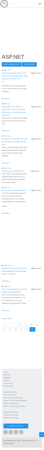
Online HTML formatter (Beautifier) (15, 400)
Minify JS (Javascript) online (13, 398)
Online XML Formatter (11, 415)
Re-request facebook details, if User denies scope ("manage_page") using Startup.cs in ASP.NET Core (14, 76)
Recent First (29, 64)
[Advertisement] (22, 28)
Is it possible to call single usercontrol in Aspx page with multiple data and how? (14, 141)
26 (4, 329)
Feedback (7, 377)
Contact (6, 380)
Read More (5, 99)
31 (32, 329)
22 (20, 325)
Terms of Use (8, 383)
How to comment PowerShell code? (14, 190)
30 (27, 329)
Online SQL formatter (11, 418)
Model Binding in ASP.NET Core (13, 171)
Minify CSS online (10, 395)
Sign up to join (15, 426)
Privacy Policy (8, 386)
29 (21, 329)
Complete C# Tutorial (11, 412)
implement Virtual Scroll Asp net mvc (14, 268)
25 (37, 325)
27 (10, 329)
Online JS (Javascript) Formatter (15, 406)
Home (6, 372)
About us (7, 375)
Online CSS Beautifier (11, 403)
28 (16, 329)
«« (5, 325)
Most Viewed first (11, 64)
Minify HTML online (10, 392)
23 (26, 325)
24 (31, 325)
